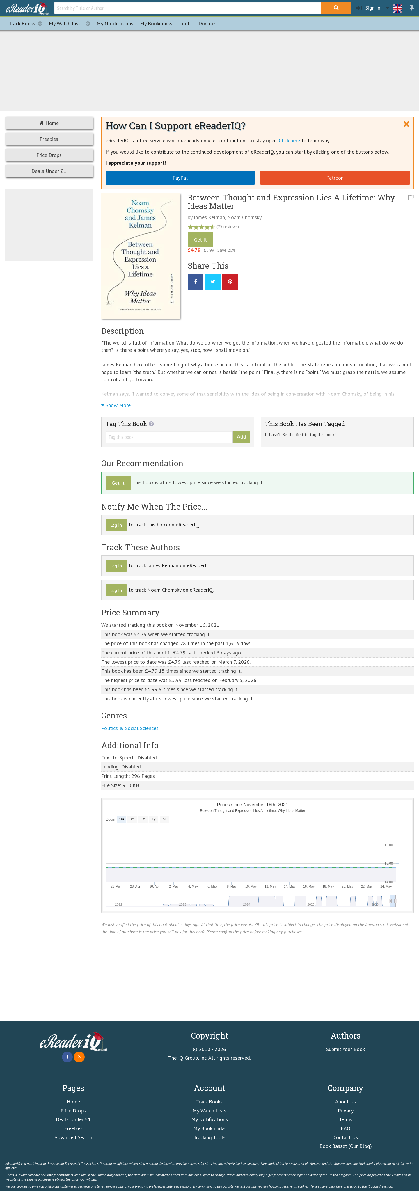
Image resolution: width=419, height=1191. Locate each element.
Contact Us (345, 1137)
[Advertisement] (209, 69)
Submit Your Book (345, 1049)
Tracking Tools (209, 1137)
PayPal (180, 177)
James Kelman (209, 217)
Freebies (49, 139)
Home (49, 123)
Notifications (115, 23)
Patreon (335, 177)
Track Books (27, 23)
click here (336, 1186)
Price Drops (49, 155)
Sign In (368, 8)
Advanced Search (73, 1137)
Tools (185, 23)
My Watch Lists (71, 23)
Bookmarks (156, 23)
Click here (289, 140)
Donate (206, 23)
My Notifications (209, 1119)
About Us (345, 1101)
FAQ (346, 1128)
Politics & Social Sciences (130, 728)
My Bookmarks (209, 1128)
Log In (116, 525)
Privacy (346, 1110)
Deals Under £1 (48, 171)
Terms (345, 1119)
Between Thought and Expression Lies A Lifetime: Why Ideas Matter (291, 201)
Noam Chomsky (244, 217)
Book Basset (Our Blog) (345, 1146)
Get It (200, 239)
